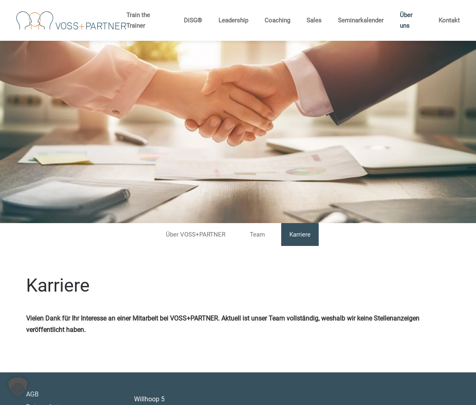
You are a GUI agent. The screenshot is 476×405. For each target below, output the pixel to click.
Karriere (300, 234)
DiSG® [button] (193, 20)
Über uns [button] (406, 20)
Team (257, 234)
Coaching (277, 20)
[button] (18, 387)
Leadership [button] (233, 20)
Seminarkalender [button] (360, 20)
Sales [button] (314, 20)
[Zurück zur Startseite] (71, 20)
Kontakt (449, 20)
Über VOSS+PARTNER (195, 234)
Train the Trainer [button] (138, 20)
